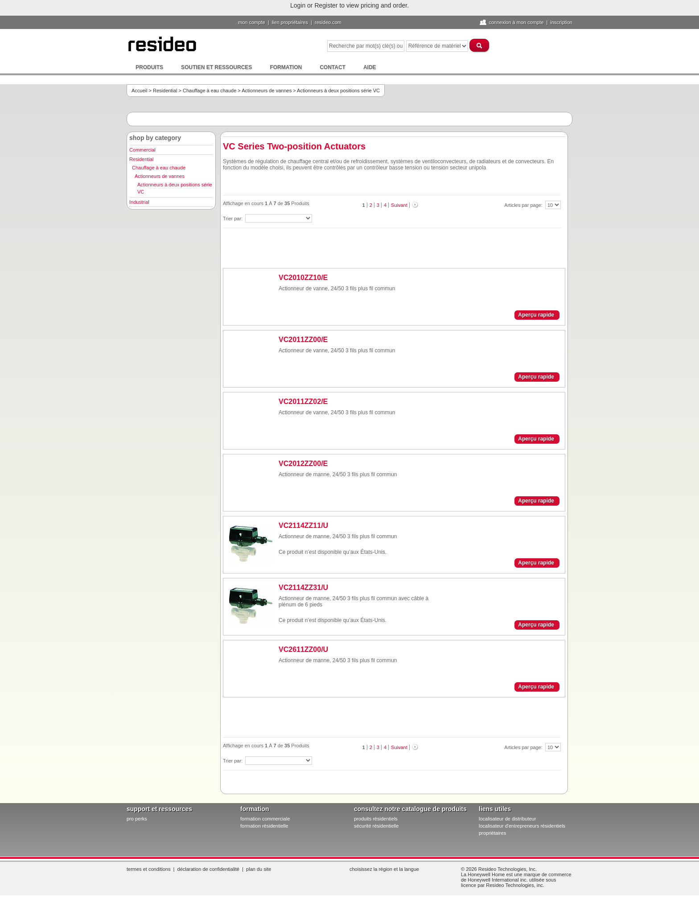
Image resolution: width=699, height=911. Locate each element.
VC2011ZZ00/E (303, 339)
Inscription (561, 22)
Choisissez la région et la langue (384, 869)
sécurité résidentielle (376, 826)
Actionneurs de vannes (267, 90)
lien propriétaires (290, 22)
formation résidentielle (264, 826)
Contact (332, 67)
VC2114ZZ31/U (303, 587)
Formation (286, 67)
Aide (369, 67)
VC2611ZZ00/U (303, 649)
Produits (149, 67)
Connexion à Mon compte (516, 22)
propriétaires (492, 833)
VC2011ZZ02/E (303, 401)
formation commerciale (265, 818)
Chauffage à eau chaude (209, 90)
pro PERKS (137, 818)
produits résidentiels (376, 818)
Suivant (399, 205)
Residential (165, 90)
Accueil (139, 90)
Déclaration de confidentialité (208, 869)
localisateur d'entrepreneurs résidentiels (522, 826)
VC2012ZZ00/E (303, 463)
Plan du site (258, 869)
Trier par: (233, 218)
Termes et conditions (148, 869)
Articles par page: (524, 205)
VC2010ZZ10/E (303, 277)
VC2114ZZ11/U (303, 525)
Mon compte (251, 22)
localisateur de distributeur (507, 818)
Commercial (142, 150)
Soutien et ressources (216, 67)
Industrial (139, 202)
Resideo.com (328, 22)
